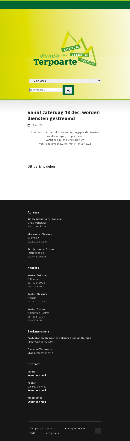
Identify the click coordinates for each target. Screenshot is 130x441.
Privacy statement (75, 428)
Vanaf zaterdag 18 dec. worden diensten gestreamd (64, 115)
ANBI (32, 433)
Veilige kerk (52, 433)
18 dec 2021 (37, 125)
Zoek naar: (65, 81)
